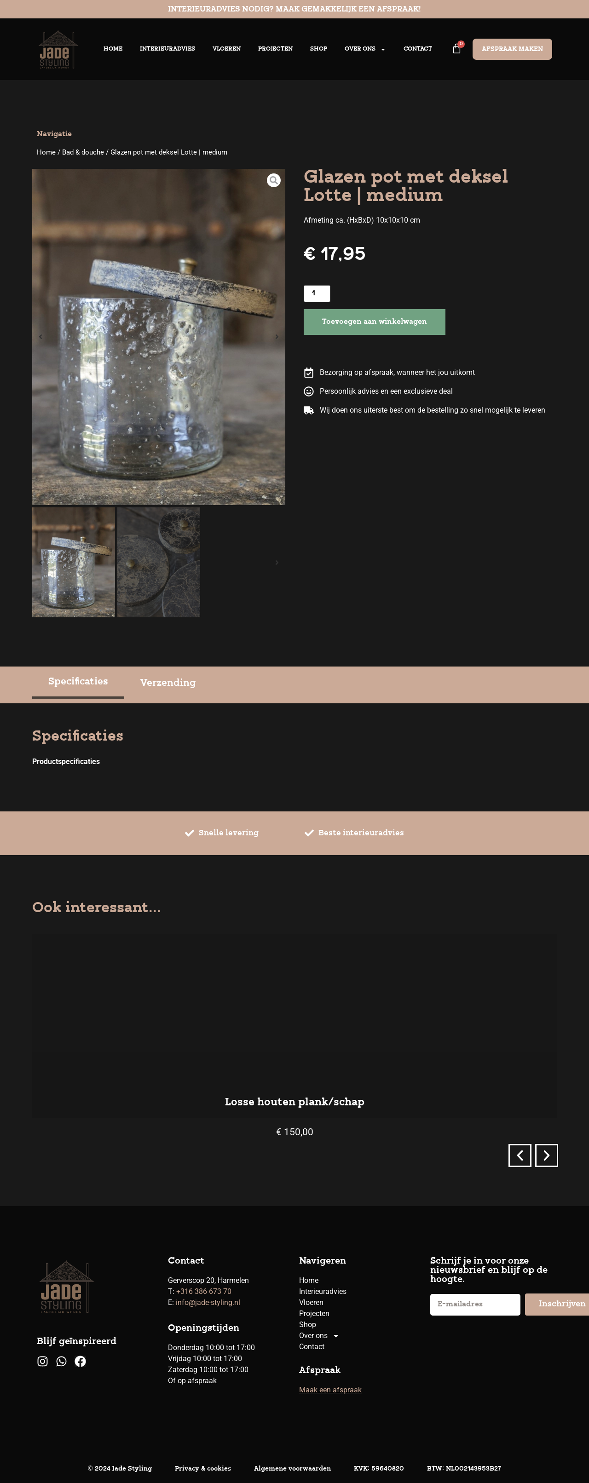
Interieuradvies (167, 49)
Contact (418, 49)
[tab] (78, 683)
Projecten (275, 49)
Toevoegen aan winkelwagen (374, 322)
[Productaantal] (317, 293)
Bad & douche (83, 152)
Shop (318, 49)
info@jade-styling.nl (208, 1302)
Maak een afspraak (330, 1389)
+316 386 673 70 (203, 1291)
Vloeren (227, 49)
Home (113, 49)
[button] (40, 336)
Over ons (365, 49)
